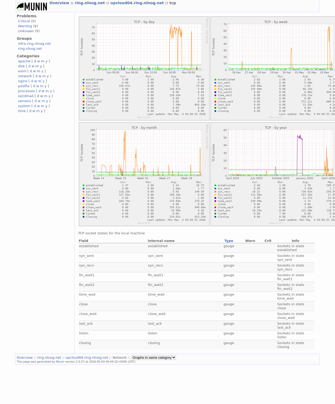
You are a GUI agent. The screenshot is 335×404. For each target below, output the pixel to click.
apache (24, 61)
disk (21, 66)
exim (22, 71)
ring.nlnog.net (90, 3)
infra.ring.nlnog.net (34, 44)
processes (26, 91)
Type (228, 241)
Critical (24, 21)
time (22, 111)
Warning (25, 26)
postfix (24, 86)
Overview (60, 3)
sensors (24, 101)
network (25, 76)
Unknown (26, 31)
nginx (23, 81)
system (24, 106)
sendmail (26, 96)
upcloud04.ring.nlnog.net (138, 3)
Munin (60, 361)
